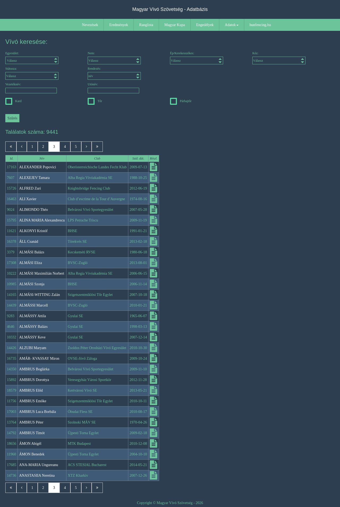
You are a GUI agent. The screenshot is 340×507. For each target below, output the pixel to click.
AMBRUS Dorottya (34, 380)
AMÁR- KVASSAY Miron (39, 359)
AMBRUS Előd (31, 390)
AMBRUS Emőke (32, 401)
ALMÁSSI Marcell (33, 305)
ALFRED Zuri (30, 188)
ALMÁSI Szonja (31, 284)
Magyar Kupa (174, 25)
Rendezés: (114, 73)
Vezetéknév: (31, 87)
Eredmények (118, 25)
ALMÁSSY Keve (32, 337)
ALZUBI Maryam (32, 348)
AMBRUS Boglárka (34, 369)
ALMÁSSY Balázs (33, 327)
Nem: (114, 57)
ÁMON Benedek (31, 454)
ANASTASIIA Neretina (37, 475)
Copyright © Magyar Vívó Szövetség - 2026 (170, 503)
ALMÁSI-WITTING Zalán (39, 295)
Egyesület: (31, 57)
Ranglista (146, 25)
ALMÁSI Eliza (30, 263)
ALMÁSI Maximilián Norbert (41, 273)
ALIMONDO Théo (33, 210)
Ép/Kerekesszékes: (196, 57)
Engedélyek (205, 25)
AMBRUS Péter (31, 422)
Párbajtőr (181, 101)
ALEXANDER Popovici (37, 167)
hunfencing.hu (260, 25)
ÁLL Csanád (28, 242)
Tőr (95, 101)
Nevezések (90, 25)
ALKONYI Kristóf (33, 231)
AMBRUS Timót (32, 433)
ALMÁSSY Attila (32, 316)
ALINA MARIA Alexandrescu (42, 220)
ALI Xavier (27, 199)
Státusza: (31, 73)
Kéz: (278, 57)
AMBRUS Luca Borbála (37, 412)
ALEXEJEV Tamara (34, 178)
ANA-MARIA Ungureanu (38, 465)
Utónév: (113, 87)
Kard (13, 101)
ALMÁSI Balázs (31, 252)
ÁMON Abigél (30, 444)
